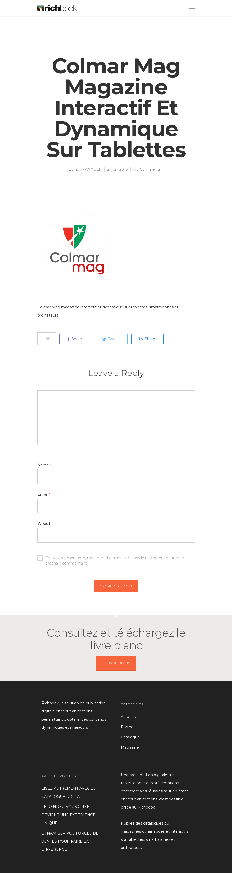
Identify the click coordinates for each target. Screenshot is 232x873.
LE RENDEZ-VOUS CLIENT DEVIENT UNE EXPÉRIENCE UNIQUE (68, 814)
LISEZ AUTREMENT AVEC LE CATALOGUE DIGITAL (68, 792)
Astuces (128, 716)
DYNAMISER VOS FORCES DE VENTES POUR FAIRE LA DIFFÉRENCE (70, 841)
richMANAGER (88, 169)
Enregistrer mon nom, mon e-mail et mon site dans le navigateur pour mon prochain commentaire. (110, 558)
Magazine (130, 747)
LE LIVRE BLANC (116, 663)
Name (44, 465)
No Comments (147, 169)
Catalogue (130, 737)
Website (45, 523)
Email (43, 494)
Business (129, 727)
